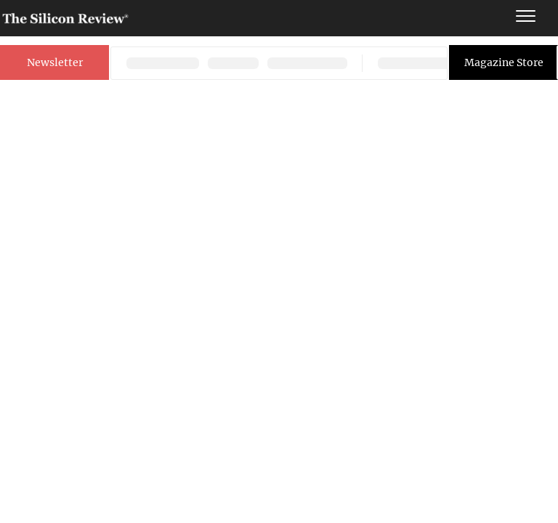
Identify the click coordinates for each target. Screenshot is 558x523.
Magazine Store (503, 62)
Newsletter (55, 62)
